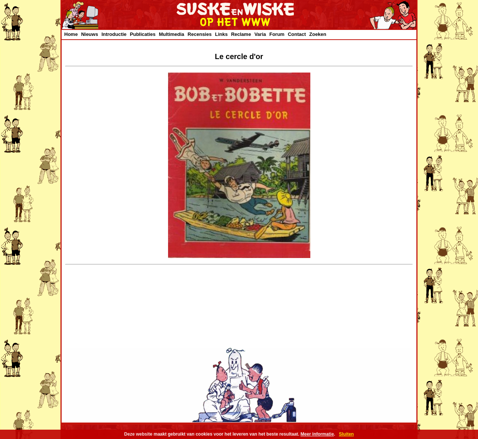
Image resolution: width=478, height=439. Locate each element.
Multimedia (171, 34)
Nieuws (89, 34)
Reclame (241, 34)
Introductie (114, 34)
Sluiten (346, 434)
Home (71, 34)
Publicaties (143, 34)
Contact (297, 34)
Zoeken (317, 34)
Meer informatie (317, 434)
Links (221, 34)
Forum (276, 34)
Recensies (199, 34)
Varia (260, 34)
